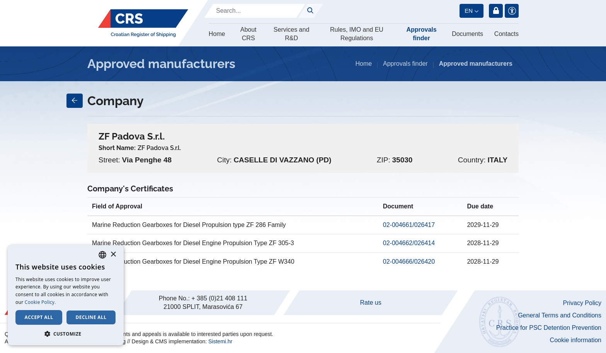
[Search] (254, 11)
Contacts (506, 34)
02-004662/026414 (409, 243)
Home (217, 34)
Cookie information (575, 340)
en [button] (469, 10)
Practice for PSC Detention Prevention (548, 327)
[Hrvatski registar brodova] (143, 23)
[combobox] (102, 255)
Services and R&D (292, 33)
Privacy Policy (582, 303)
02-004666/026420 (409, 261)
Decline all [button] (91, 317)
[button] (65, 334)
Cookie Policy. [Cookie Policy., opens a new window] (40, 302)
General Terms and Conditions (559, 315)
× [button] (113, 255)
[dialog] (66, 295)
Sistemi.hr (220, 341)
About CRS (248, 33)
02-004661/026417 (409, 225)
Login (496, 11)
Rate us (370, 302)
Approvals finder (421, 33)
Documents (467, 34)
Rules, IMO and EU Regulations (356, 33)
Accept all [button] (39, 317)
